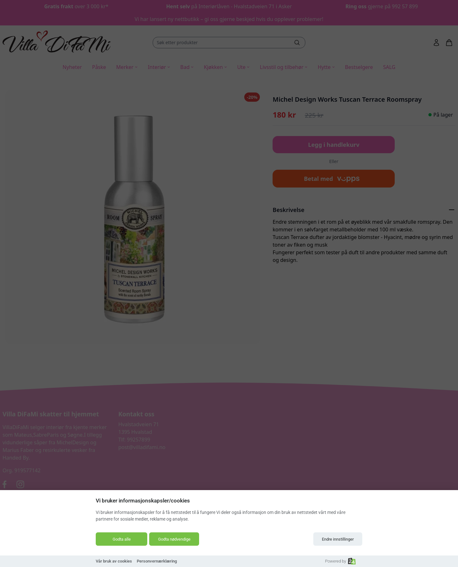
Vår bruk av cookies (114, 561)
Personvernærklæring (157, 561)
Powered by (340, 561)
